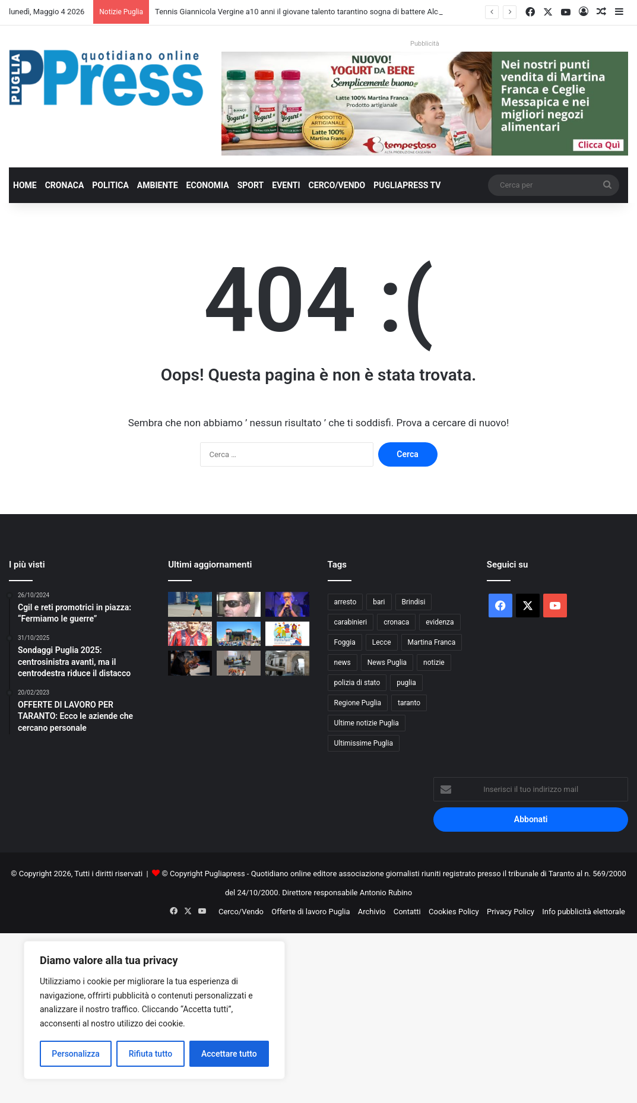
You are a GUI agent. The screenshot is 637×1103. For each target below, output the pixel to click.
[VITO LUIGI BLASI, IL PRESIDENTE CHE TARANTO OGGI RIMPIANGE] (239, 604)
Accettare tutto (229, 1053)
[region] (154, 1010)
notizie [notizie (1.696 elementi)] (434, 662)
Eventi (286, 185)
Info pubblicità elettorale (583, 911)
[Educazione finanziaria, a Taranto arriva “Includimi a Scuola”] (287, 634)
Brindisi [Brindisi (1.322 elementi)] (414, 602)
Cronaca (64, 185)
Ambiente (157, 185)
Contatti (407, 911)
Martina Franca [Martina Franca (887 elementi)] (432, 642)
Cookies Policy (454, 911)
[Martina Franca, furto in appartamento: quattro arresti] (287, 663)
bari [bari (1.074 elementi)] (379, 602)
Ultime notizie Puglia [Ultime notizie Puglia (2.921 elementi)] (366, 723)
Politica (110, 185)
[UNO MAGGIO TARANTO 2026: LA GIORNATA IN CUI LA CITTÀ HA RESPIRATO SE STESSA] (239, 634)
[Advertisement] (318, 1016)
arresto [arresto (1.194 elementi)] (345, 602)
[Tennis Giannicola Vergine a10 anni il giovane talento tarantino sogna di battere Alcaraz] (190, 604)
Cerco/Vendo (337, 185)
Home (25, 185)
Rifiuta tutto (151, 1053)
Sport (250, 185)
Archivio (372, 911)
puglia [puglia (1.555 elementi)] (406, 683)
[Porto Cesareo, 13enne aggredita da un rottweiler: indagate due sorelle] (190, 663)
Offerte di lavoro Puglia (310, 911)
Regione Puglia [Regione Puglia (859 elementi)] (358, 703)
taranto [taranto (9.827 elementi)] (409, 703)
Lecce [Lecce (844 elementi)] (381, 642)
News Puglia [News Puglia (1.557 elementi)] (387, 662)
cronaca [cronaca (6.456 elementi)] (396, 622)
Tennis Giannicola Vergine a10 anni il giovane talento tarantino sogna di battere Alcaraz (304, 11)
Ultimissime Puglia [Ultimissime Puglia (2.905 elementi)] (363, 743)
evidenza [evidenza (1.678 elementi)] (440, 622)
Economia (207, 185)
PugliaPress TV (406, 185)
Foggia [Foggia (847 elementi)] (345, 642)
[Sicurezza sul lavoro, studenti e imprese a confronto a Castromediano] (239, 663)
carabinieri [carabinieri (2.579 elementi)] (350, 622)
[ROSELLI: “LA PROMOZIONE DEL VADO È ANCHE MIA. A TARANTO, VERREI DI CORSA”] (190, 634)
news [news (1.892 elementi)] (342, 662)
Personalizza (76, 1053)
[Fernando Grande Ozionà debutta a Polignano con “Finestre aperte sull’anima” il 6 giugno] (287, 604)
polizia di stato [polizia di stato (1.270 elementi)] (357, 683)
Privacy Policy (510, 911)
